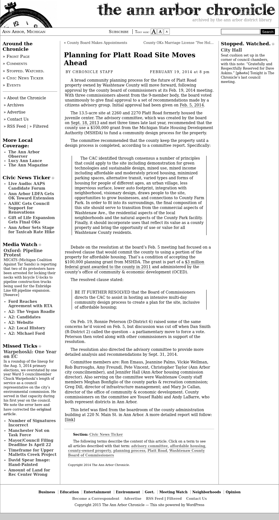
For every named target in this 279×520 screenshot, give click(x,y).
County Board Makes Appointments (97, 43)
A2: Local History (26, 328)
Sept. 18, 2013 (85, 123)
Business (46, 492)
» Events (12, 85)
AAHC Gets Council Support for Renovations (29, 207)
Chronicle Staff (92, 72)
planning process (129, 451)
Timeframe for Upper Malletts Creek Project (32, 452)
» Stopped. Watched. (23, 70)
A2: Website (21, 322)
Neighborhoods (206, 492)
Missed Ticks (20, 346)
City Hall (231, 50)
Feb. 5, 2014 (192, 105)
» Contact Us (16, 119)
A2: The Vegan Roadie (31, 311)
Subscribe (119, 31)
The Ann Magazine (28, 165)
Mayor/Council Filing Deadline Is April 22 (30, 442)
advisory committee (149, 446)
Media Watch (20, 244)
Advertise (132, 499)
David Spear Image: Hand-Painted (29, 462)
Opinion (233, 492)
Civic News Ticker (106, 434)
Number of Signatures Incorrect (32, 423)
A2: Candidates (24, 317)
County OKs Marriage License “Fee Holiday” (181, 43)
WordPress (195, 505)
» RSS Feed (15, 126)
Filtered (174, 499)
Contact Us (196, 499)
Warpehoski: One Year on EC (30, 354)
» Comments (15, 63)
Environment (128, 492)
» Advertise (15, 112)
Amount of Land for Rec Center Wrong (29, 472)
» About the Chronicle (25, 98)
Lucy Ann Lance (25, 161)
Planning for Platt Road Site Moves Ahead (130, 59)
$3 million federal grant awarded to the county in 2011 (134, 264)
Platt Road (157, 451)
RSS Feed (154, 499)
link (69, 419)
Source (11, 295)
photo (242, 73)
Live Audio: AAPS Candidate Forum (27, 185)
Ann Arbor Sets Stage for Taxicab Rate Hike (31, 229)
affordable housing (187, 446)
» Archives (14, 105)
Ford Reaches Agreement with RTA (30, 303)
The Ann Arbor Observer (24, 154)
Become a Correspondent (95, 499)
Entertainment (97, 492)
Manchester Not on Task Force (29, 432)
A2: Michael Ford (26, 333)
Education (69, 492)
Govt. (149, 492)
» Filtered (38, 126)
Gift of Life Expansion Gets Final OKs (31, 220)
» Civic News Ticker (23, 78)
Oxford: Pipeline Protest (23, 253)
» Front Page (16, 56)
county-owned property (89, 451)
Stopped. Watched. (246, 43)
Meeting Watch (173, 492)
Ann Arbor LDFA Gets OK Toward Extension (31, 196)
